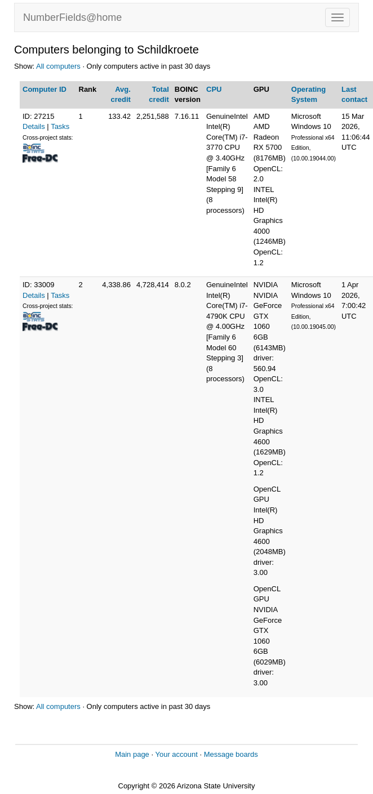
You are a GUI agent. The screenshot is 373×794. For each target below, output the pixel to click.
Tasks (60, 126)
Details (34, 126)
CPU (213, 89)
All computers (58, 66)
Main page (132, 754)
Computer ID (44, 89)
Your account (176, 754)
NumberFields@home (72, 17)
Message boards (231, 754)
